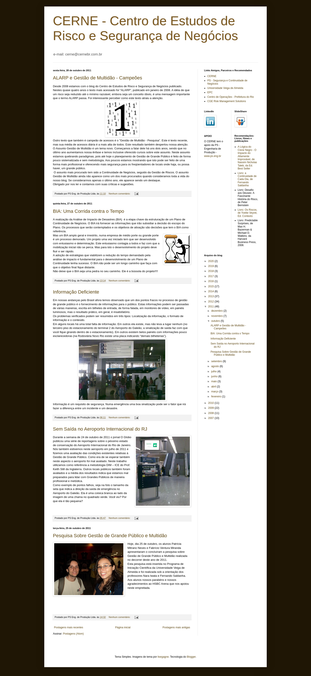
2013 (211, 296)
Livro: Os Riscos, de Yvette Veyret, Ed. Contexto (247, 213)
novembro (217, 315)
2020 (211, 261)
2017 (211, 276)
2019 (211, 266)
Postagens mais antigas (176, 627)
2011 (211, 306)
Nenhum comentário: (120, 193)
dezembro (217, 310)
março (215, 391)
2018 (211, 271)
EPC (210, 92)
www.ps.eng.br (212, 156)
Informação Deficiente (76, 292)
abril (214, 386)
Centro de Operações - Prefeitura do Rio (230, 96)
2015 (211, 286)
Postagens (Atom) (73, 633)
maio (214, 381)
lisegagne (163, 656)
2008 (211, 413)
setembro (217, 361)
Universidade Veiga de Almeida (225, 88)
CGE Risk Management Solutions (226, 101)
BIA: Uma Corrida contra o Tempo (88, 211)
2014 (211, 291)
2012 (211, 301)
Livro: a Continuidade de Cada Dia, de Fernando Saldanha (247, 179)
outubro (216, 320)
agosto (215, 366)
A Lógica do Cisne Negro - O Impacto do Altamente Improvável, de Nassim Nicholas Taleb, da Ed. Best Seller (247, 157)
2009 (211, 407)
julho (214, 371)
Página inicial (122, 627)
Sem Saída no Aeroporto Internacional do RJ (100, 429)
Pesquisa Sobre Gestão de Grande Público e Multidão (110, 535)
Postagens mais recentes (68, 627)
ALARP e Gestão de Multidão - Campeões (97, 78)
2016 (211, 281)
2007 (211, 418)
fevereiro (216, 396)
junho (214, 376)
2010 (211, 402)
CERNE (211, 76)
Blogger (191, 656)
